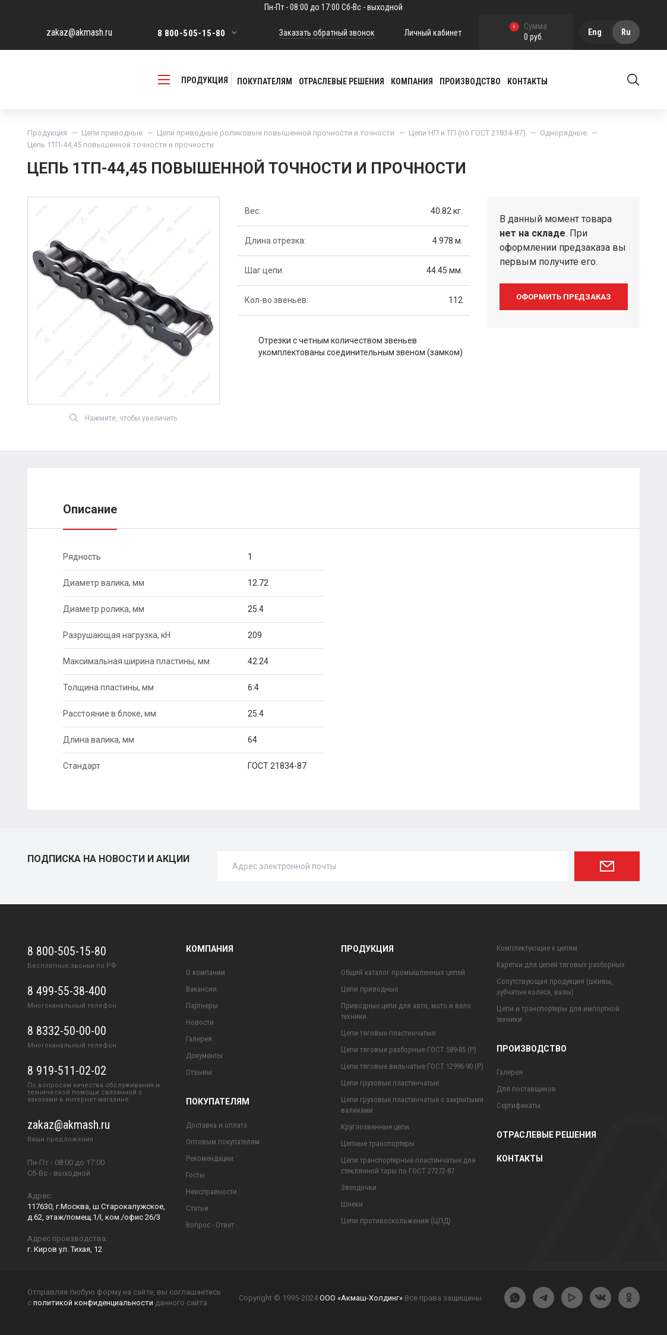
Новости (200, 1022)
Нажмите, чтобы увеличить (123, 418)
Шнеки (352, 1204)
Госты (195, 1174)
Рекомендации (209, 1158)
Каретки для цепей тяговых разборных (561, 964)
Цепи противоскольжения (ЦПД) (396, 1220)
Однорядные (563, 132)
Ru (626, 32)
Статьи (197, 1208)
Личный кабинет (432, 32)
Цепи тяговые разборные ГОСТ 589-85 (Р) (408, 1049)
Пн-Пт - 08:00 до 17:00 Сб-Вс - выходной (333, 7)
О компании (205, 972)
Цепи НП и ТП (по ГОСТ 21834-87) (467, 132)
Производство (532, 1048)
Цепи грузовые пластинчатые (390, 1082)
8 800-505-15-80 (191, 33)
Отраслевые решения (341, 81)
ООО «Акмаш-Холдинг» (361, 1297)
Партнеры (202, 1005)
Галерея (199, 1038)
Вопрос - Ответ (210, 1224)
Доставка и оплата (216, 1125)
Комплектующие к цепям (537, 947)
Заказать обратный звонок (327, 32)
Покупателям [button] (264, 81)
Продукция (47, 132)
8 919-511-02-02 (66, 1070)
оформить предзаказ (563, 296)
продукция (193, 80)
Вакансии (201, 988)
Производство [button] (470, 81)
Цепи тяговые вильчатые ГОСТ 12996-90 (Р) (412, 1066)
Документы (204, 1055)
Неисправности (211, 1191)
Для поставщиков (526, 1088)
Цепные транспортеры (378, 1143)
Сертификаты (518, 1105)
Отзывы (199, 1072)
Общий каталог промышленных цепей (403, 972)
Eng (595, 32)
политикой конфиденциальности (93, 1302)
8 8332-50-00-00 (66, 1031)
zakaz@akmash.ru (79, 32)
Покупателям (217, 1101)
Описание (90, 509)
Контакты (527, 81)
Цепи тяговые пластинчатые (388, 1032)
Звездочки (359, 1187)
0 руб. (528, 32)
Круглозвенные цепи (375, 1126)
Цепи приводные (112, 132)
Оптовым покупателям (223, 1141)
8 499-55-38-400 (66, 991)
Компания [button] (412, 81)
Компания (209, 949)
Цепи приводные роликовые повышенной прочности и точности (275, 132)
